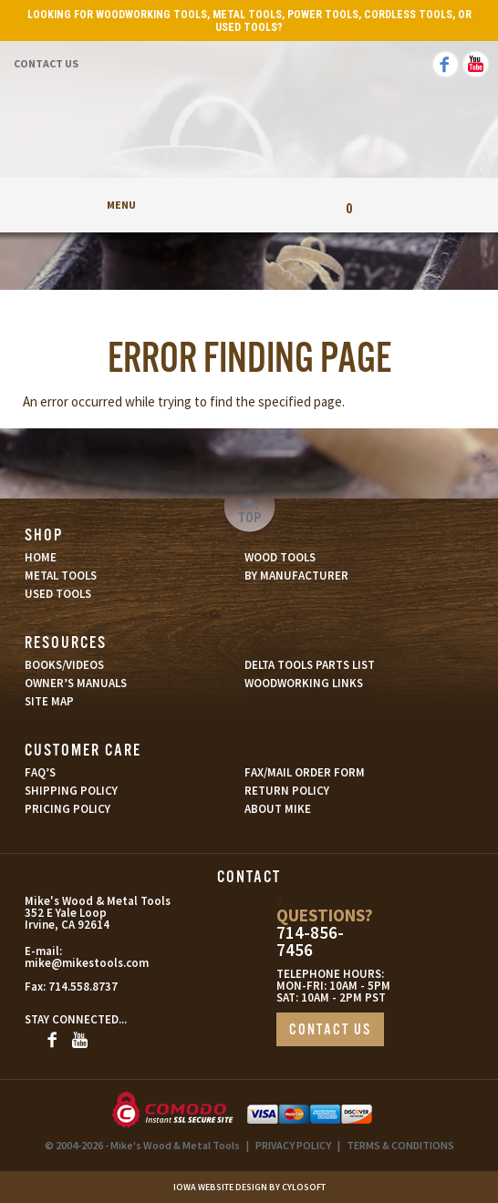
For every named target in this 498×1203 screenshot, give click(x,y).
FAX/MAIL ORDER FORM (304, 772)
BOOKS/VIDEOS (64, 665)
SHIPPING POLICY (71, 791)
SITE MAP (49, 701)
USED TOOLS (58, 594)
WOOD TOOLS (280, 557)
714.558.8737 (83, 986)
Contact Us (46, 63)
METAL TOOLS (61, 575)
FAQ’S (40, 772)
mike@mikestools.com (86, 963)
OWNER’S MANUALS (76, 683)
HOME (41, 557)
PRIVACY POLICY (293, 1145)
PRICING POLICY (67, 809)
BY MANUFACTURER (296, 575)
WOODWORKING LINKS (303, 683)
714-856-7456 (310, 941)
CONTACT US (330, 1030)
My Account (248, 204)
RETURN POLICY (286, 791)
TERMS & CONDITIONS (400, 1145)
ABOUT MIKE (277, 809)
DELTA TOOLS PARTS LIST (309, 665)
